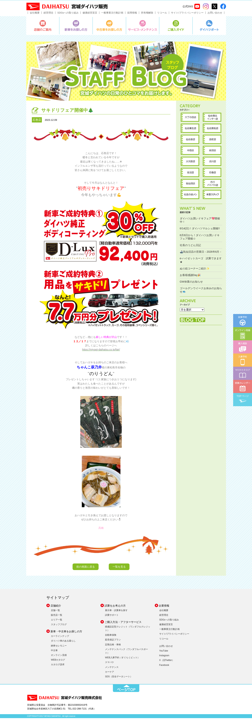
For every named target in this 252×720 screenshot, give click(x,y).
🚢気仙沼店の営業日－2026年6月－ (201, 253)
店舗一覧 (55, 612)
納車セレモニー (59, 647)
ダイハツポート (209, 27)
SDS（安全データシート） (118, 678)
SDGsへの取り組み (68, 14)
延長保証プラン (113, 641)
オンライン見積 (59, 656)
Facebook (164, 666)
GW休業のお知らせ (191, 283)
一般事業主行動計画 (112, 14)
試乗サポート (112, 616)
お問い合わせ (215, 14)
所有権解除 (147, 14)
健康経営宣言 (90, 14)
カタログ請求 (57, 666)
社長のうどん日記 (190, 246)
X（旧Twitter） (166, 662)
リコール (162, 14)
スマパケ (109, 664)
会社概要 (35, 14)
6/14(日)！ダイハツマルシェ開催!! (200, 230)
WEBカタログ (58, 661)
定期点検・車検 (113, 646)
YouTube (163, 652)
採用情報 (132, 14)
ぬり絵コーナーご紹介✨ (194, 270)
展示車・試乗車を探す (116, 612)
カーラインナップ (60, 638)
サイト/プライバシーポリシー (187, 14)
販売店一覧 (56, 616)
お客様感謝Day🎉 (190, 276)
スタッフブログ (59, 626)
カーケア (109, 673)
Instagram (164, 657)
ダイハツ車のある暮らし (63, 642)
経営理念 (48, 14)
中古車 (54, 652)
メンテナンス (112, 669)
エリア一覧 (56, 621)
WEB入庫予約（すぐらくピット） (122, 659)
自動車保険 (110, 637)
